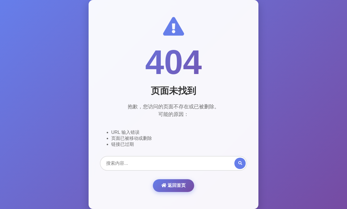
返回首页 (173, 185)
